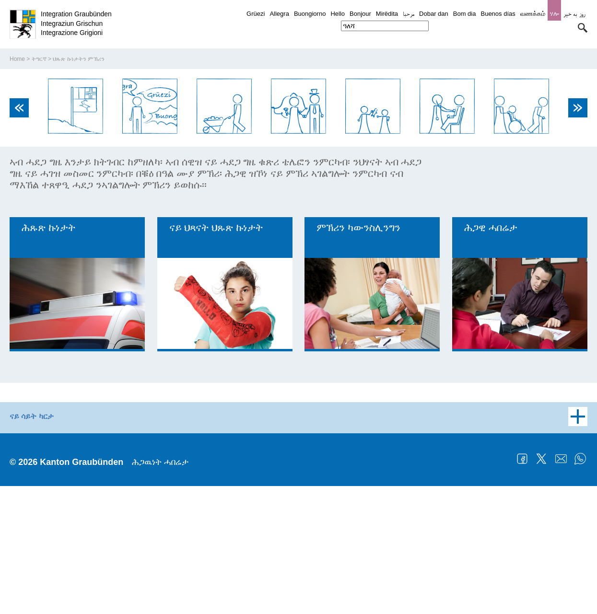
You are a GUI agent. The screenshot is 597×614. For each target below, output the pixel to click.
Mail (561, 586)
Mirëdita (387, 13)
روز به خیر (574, 13)
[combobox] (385, 26)
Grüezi (255, 13)
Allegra (279, 13)
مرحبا (408, 13)
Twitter (541, 586)
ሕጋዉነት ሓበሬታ (160, 590)
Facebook (522, 586)
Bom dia (464, 13)
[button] (582, 28)
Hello (337, 13)
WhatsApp (580, 586)
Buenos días (497, 13)
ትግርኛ (39, 187)
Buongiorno (310, 13)
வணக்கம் (532, 13)
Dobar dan (433, 13)
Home (17, 187)
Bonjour (360, 13)
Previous (19, 235)
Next (577, 235)
